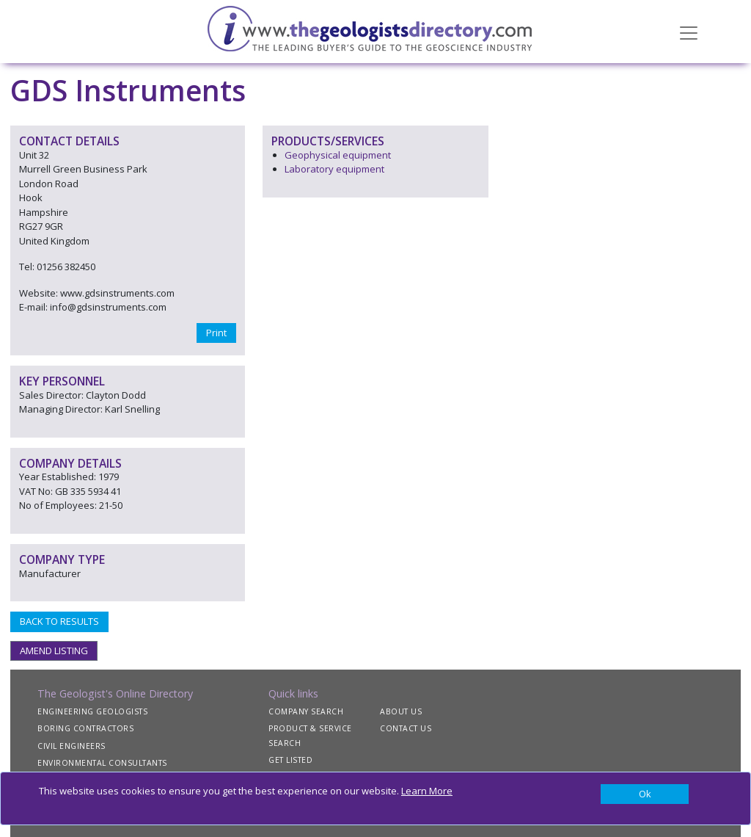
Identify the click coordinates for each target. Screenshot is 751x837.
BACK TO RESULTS (59, 621)
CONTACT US (405, 728)
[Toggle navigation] (688, 31)
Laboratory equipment (334, 168)
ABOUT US (401, 711)
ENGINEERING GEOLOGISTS (92, 711)
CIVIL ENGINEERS (71, 746)
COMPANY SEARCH (305, 711)
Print (216, 332)
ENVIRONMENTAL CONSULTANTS (102, 763)
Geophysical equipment (338, 155)
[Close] (645, 794)
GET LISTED (290, 760)
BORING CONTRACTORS (85, 728)
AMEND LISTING (54, 650)
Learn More (427, 790)
